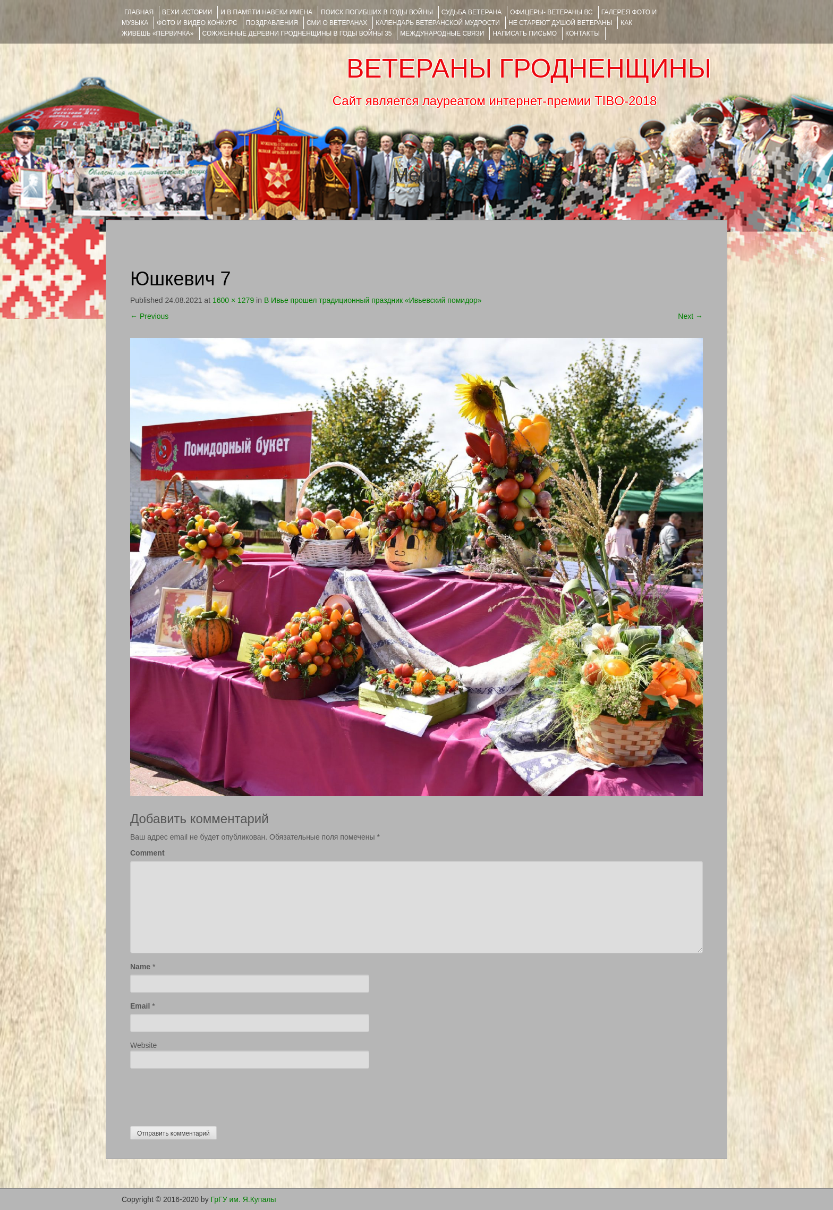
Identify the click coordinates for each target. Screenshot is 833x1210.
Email (140, 1006)
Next (690, 316)
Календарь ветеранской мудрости (438, 23)
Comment (147, 853)
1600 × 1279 (233, 300)
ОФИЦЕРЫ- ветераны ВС (551, 12)
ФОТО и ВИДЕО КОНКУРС (197, 23)
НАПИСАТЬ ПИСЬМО (524, 33)
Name (140, 966)
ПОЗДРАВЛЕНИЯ (272, 23)
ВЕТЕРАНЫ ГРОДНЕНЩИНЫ (528, 68)
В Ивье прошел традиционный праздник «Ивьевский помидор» (373, 300)
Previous (149, 316)
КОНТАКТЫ (582, 33)
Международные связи (442, 33)
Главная (139, 12)
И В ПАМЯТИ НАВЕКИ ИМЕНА (266, 12)
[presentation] (211, 1094)
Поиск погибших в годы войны (377, 12)
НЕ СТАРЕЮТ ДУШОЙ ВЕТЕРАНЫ (560, 23)
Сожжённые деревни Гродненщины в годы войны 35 (297, 33)
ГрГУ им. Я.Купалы (243, 1199)
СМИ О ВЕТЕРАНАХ (337, 23)
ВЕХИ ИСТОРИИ (187, 12)
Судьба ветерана (471, 12)
